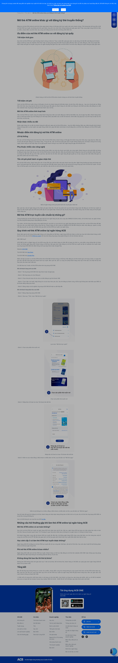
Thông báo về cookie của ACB (62, 5)
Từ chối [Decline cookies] (63, 9)
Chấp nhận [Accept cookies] (55, 9)
